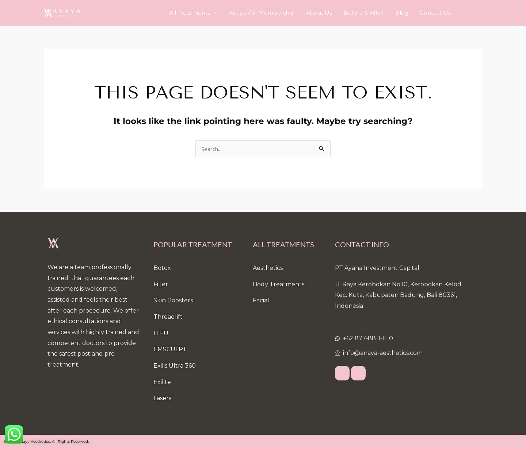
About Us (334, 12)
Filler (160, 284)
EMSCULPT (170, 349)
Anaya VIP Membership (280, 12)
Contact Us (437, 12)
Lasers (162, 398)
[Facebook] (342, 373)
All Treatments (213, 12)
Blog (408, 12)
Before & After (374, 12)
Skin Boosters (173, 300)
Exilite (162, 382)
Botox (162, 267)
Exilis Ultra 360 (174, 365)
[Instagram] (358, 373)
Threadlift (168, 316)
